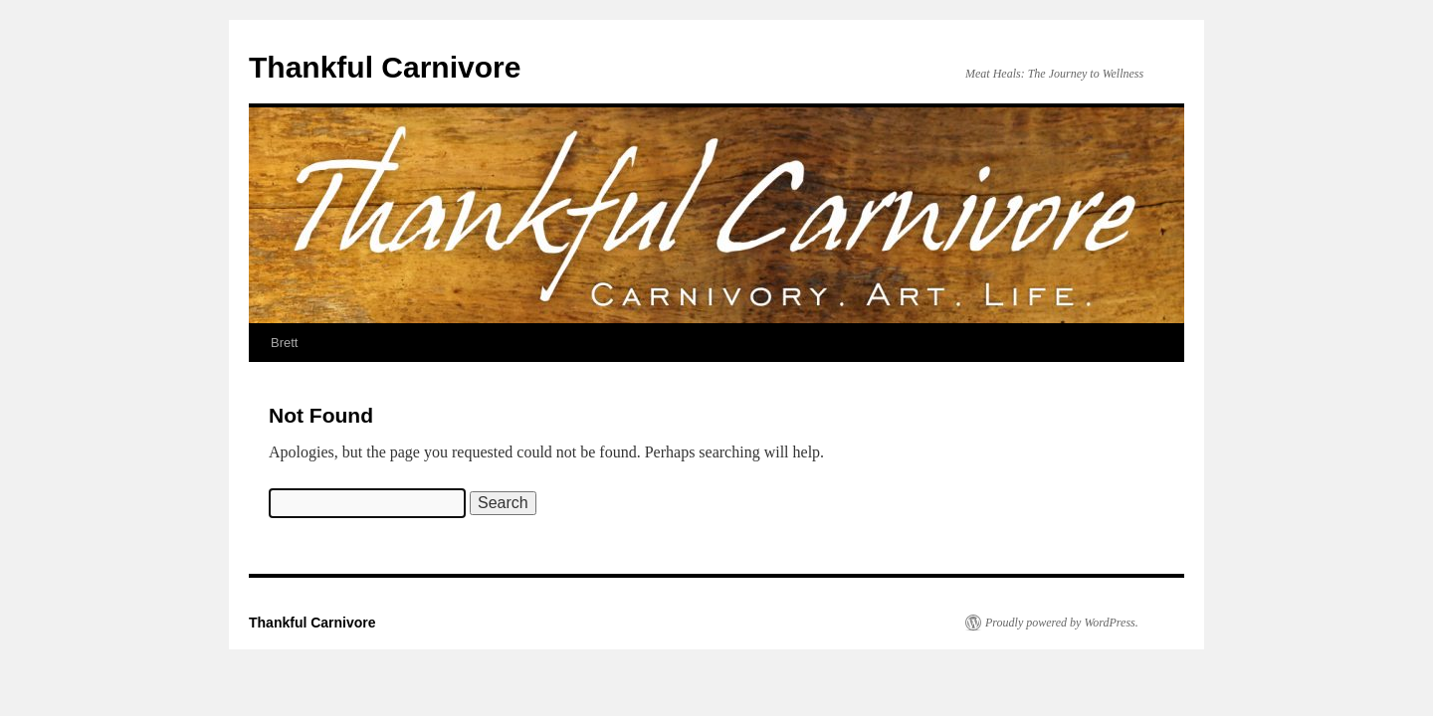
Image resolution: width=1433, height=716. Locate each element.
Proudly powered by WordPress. (1061, 622)
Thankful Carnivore (384, 67)
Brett (284, 342)
